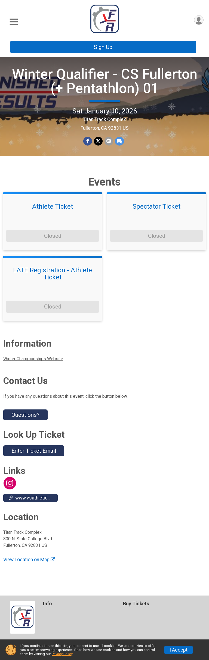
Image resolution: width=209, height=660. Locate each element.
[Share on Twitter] (98, 143)
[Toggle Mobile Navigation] (13, 21)
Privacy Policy (62, 654)
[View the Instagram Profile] (9, 488)
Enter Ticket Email (33, 455)
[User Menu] (198, 20)
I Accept (179, 650)
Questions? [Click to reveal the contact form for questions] (25, 419)
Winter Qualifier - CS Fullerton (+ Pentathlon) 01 (104, 83)
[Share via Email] (108, 143)
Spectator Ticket (156, 211)
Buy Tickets (136, 603)
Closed (52, 240)
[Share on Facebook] (88, 143)
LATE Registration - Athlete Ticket (52, 278)
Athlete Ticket (52, 211)
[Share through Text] (119, 143)
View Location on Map (29, 564)
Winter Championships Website (33, 363)
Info (47, 603)
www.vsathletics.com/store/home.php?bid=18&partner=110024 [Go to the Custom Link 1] (33, 502)
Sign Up (103, 47)
